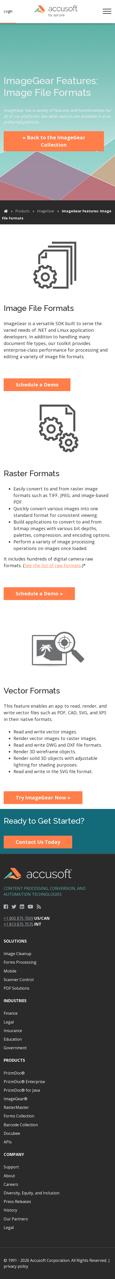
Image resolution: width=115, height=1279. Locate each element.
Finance (11, 1013)
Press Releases (17, 1201)
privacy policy (16, 1266)
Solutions (15, 941)
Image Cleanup (17, 953)
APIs (8, 1142)
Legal (9, 1022)
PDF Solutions (16, 988)
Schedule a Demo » (39, 593)
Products (22, 211)
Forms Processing (20, 962)
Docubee (12, 1133)
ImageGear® (15, 1098)
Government (15, 1047)
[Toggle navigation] (107, 11)
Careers (11, 1184)
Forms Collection (19, 1116)
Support (11, 1167)
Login (8, 11)
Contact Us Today (38, 842)
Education (13, 1039)
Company (14, 1154)
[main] (57, 416)
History (10, 1210)
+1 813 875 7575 (18, 924)
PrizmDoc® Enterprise (24, 1081)
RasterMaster (16, 1107)
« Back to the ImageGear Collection (54, 141)
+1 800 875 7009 (18, 918)
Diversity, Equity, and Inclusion (31, 1193)
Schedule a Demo (37, 384)
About (9, 1175)
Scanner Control (19, 979)
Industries (15, 1000)
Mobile (10, 971)
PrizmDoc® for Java (22, 1090)
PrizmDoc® (14, 1073)
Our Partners (16, 1219)
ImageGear (45, 211)
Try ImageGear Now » (43, 797)
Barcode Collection (21, 1124)
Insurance (13, 1030)
